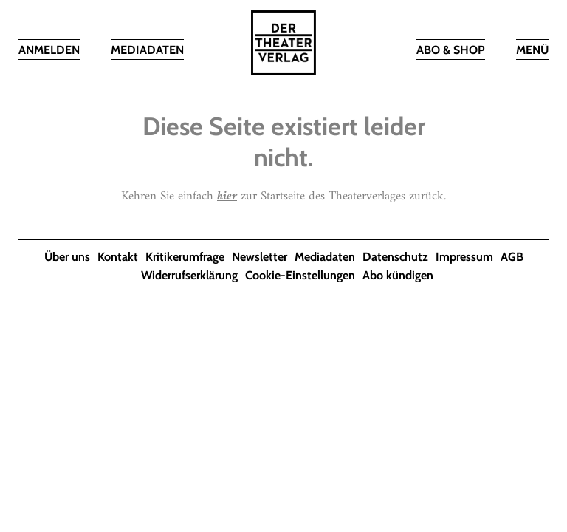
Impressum (464, 257)
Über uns (67, 257)
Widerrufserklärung (189, 275)
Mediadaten (325, 257)
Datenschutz (395, 257)
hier (227, 196)
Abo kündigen (397, 275)
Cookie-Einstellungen (300, 275)
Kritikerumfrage (184, 257)
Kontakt (117, 257)
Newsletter (259, 257)
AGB (512, 257)
